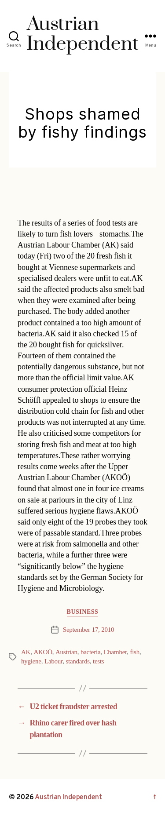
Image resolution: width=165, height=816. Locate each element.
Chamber (115, 652)
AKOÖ (42, 652)
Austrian (66, 652)
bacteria (90, 652)
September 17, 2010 (88, 630)
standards (77, 661)
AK (25, 652)
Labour (53, 661)
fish (134, 652)
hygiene (31, 661)
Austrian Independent (68, 797)
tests (98, 661)
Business (83, 612)
